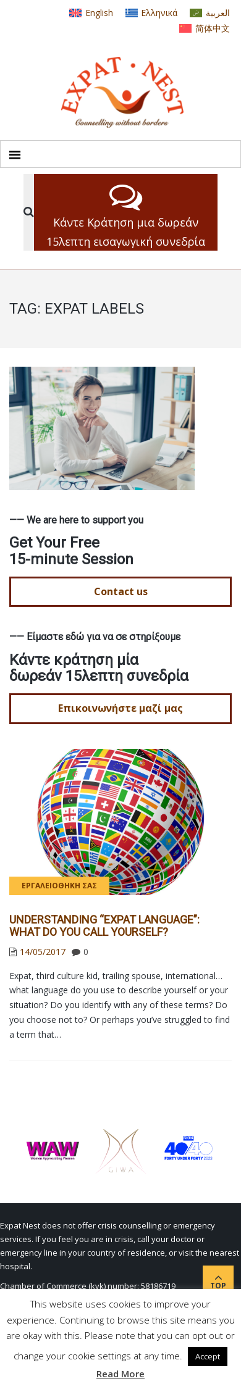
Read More (120, 1373)
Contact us (121, 591)
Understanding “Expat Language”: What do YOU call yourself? (104, 925)
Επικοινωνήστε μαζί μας (120, 708)
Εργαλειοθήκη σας (59, 885)
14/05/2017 (43, 951)
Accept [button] (207, 1356)
